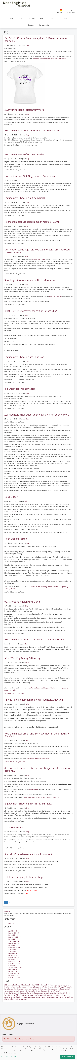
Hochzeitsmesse (37, 993)
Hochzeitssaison (48, 993)
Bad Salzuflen (26, 985)
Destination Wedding (11, 987)
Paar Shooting (24, 995)
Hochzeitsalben (31, 991)
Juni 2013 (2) (12, 969)
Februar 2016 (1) (13, 943)
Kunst (62, 993)
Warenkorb (71, 11)
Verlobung (62, 997)
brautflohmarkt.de (55, 296)
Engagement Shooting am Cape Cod (24, 357)
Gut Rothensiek (43, 989)
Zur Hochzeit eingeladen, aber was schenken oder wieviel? (36, 414)
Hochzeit (61, 989)
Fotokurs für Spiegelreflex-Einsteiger (24, 877)
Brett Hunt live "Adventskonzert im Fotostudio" (30, 311)
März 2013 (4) (12, 971)
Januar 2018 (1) (13, 935)
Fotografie (68, 987)
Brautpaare (42, 985)
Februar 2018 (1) (13, 933)
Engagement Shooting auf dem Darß (24, 198)
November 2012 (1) (14, 977)
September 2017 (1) (14, 937)
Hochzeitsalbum (41, 991)
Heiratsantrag (52, 989)
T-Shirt (43, 997)
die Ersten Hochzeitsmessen (20, 388)
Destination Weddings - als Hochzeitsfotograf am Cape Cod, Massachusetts (37, 251)
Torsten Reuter (51, 997)
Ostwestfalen (15, 995)
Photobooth (54, 18)
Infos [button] (21, 18)
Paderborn (33, 995)
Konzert (56, 993)
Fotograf (62, 987)
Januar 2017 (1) (13, 939)
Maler (66, 993)
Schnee (63, 995)
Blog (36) (11, 923)
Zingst (24, 999)
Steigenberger (35, 997)
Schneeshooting (9, 997)
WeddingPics (17, 999)
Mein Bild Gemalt (14, 827)
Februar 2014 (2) (13, 957)
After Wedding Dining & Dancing (22, 658)
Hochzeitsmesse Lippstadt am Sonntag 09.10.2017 (32, 221)
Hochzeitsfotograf (53, 991)
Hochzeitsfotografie (10, 993)
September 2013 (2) (14, 967)
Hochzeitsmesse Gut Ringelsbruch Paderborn (29, 176)
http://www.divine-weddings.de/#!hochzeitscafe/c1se (42, 797)
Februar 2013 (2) (13, 973)
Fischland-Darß (53, 987)
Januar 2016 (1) (13, 945)
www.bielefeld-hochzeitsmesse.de (37, 759)
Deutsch (60, 11)
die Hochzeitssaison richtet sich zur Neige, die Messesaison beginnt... (37, 769)
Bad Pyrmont (17, 985)
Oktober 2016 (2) (13, 941)
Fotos (6, 989)
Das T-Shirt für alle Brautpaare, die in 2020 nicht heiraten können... (36, 40)
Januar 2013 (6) (13, 975)
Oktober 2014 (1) (13, 951)
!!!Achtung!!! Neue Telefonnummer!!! (24, 109)
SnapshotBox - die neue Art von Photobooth (29, 854)
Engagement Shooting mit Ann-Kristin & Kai (28, 803)
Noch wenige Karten (15, 538)
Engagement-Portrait (41, 987)
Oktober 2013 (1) (13, 965)
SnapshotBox (26, 997)
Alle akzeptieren (67, 1057)
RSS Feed (7, 911)
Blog (65, 18)
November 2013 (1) (14, 963)
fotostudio (20, 989)
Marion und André (38, 260)
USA (57, 997)
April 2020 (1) (12, 931)
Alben (42, 18)
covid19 (67, 985)
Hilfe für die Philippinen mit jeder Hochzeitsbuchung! (33, 699)
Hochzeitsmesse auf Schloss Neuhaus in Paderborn (32, 130)
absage (10, 985)
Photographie (49, 995)
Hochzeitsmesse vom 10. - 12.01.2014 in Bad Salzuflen (34, 639)
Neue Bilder (11, 496)
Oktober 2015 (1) (13, 949)
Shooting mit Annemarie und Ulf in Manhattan (30, 280)
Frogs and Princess (31, 989)
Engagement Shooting (26, 987)
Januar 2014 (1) (13, 959)
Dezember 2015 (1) (14, 947)
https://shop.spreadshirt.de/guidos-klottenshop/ (49, 58)
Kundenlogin (44, 25)
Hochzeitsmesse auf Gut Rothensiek (24, 154)
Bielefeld (35, 985)
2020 (6, 985)
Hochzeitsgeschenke (24, 993)
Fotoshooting (12, 989)
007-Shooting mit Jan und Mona (22, 601)
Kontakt (31, 25)
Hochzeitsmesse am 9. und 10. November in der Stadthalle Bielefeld (36, 735)
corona (62, 985)
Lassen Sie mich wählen (9, 1057)
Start (12, 18)
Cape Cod (57, 985)
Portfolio (31, 18)
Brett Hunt (49, 985)
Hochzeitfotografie (19, 991)
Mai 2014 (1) (12, 955)
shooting (18, 997)
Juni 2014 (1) (12, 953)
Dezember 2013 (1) (14, 961)
